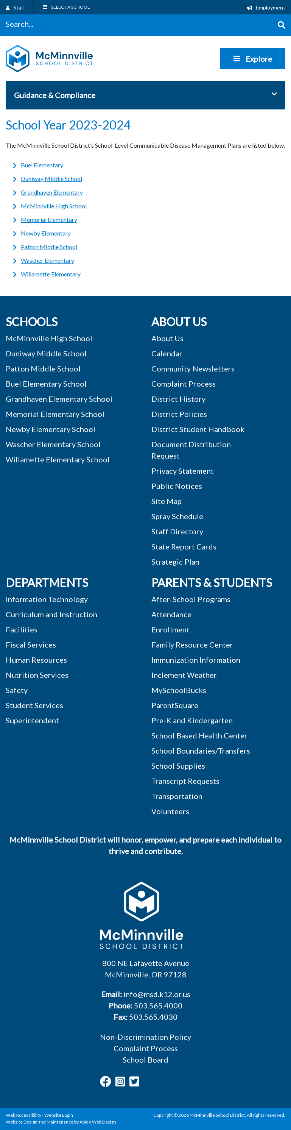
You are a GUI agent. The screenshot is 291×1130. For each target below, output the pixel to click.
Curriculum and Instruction (51, 614)
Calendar (166, 353)
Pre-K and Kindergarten (192, 720)
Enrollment (170, 629)
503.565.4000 (158, 1005)
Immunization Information (195, 659)
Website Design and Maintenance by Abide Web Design (61, 1122)
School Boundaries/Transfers (200, 750)
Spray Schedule (177, 516)
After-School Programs (190, 599)
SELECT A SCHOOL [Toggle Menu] (66, 7)
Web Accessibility (23, 1115)
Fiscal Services (31, 644)
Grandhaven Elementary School (59, 398)
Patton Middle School (49, 246)
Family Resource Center (192, 644)
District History (178, 398)
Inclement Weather (184, 674)
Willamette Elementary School (58, 459)
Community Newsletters (193, 368)
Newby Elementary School (50, 429)
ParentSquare (174, 705)
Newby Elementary (46, 233)
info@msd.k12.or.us (156, 994)
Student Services (34, 705)
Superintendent (32, 720)
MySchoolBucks (178, 690)
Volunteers (170, 811)
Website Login (58, 1115)
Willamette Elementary (51, 274)
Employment (266, 7)
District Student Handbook (197, 429)
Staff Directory (177, 531)
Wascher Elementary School (53, 444)
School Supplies (178, 765)
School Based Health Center (199, 735)
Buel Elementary (42, 165)
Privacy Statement (182, 470)
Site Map (166, 501)
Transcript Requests (185, 780)
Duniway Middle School (51, 178)
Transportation (176, 796)
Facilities (21, 629)
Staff (15, 7)
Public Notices (176, 485)
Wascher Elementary (47, 260)
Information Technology (47, 599)
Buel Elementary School (46, 383)
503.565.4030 (153, 1016)
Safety (17, 690)
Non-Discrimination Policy (145, 1036)
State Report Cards (183, 546)
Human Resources (36, 659)
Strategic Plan (175, 561)
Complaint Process (146, 1048)
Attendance (171, 614)
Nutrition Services (37, 674)
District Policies (179, 413)
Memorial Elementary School (55, 413)
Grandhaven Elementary (52, 192)
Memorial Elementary (49, 219)
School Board (145, 1059)
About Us (167, 338)
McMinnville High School (54, 205)
